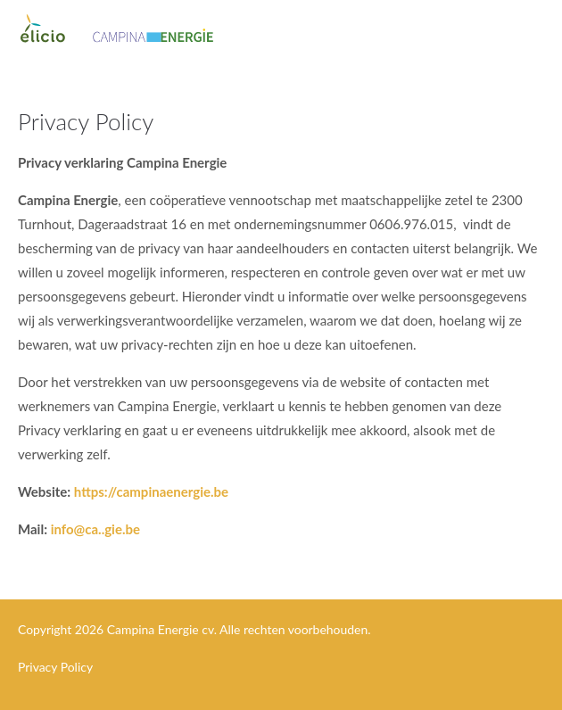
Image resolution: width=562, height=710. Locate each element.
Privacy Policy (55, 666)
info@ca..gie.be (95, 529)
